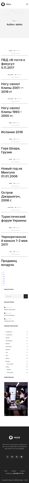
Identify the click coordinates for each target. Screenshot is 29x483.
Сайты (17, 367)
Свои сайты (10, 207)
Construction (17, 335)
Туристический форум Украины (13, 218)
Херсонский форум (9, 315)
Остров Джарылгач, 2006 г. (10, 196)
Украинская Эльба (9, 321)
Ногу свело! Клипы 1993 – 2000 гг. (11, 112)
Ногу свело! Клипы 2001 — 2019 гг (12, 88)
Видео (10, 50)
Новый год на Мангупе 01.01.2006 (11, 172)
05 (4, 283)
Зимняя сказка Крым (9, 309)
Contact (13, 471)
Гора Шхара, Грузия (10, 150)
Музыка (17, 361)
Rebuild (17, 344)
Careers (22, 471)
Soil (17, 352)
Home (13, 21)
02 (4, 276)
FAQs (5, 471)
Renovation (17, 347)
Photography (17, 341)
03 (4, 279)
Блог (11, 251)
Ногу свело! (10, 74)
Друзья (17, 369)
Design (17, 338)
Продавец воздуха (9, 263)
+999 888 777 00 (18, 473)
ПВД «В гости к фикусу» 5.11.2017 (13, 64)
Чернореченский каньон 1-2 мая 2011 (14, 240)
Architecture (17, 332)
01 (3, 274)
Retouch (17, 349)
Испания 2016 (12, 132)
